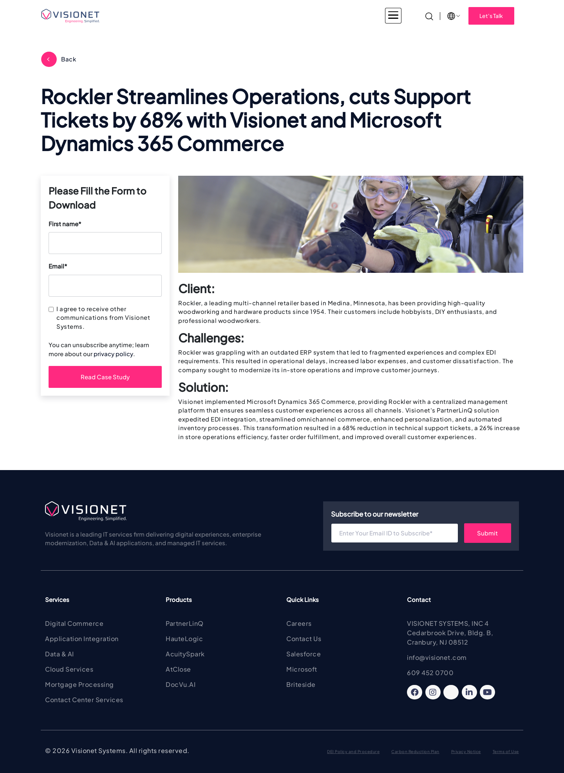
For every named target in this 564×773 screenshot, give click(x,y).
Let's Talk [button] (491, 15)
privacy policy (113, 353)
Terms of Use (506, 751)
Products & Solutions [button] (269, 15)
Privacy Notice (466, 751)
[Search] (429, 15)
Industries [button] (166, 15)
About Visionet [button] (335, 15)
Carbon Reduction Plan (415, 751)
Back (68, 59)
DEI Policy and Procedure (353, 751)
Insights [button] (384, 15)
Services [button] (210, 15)
